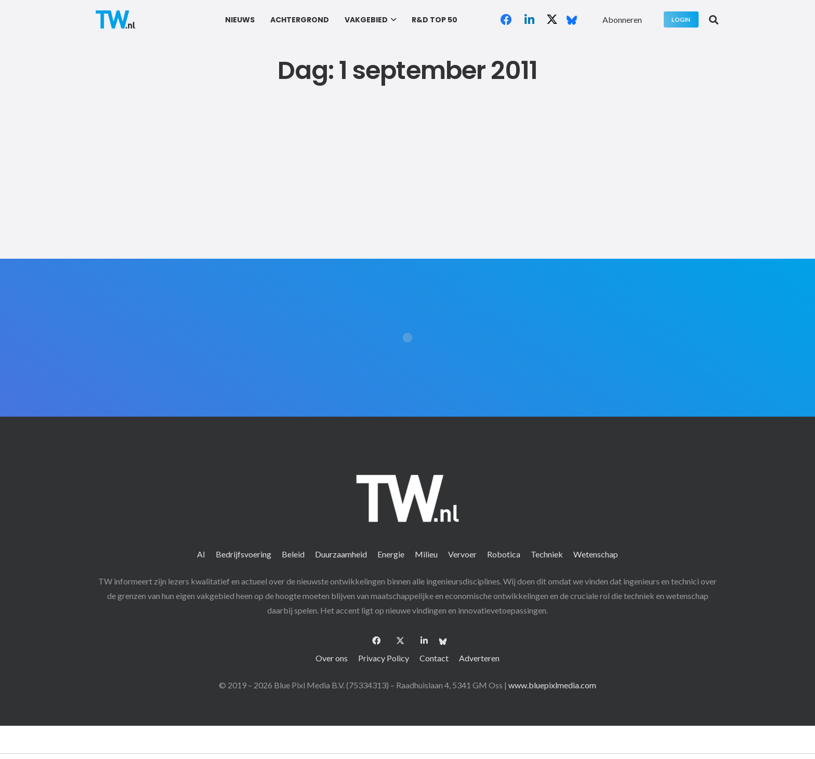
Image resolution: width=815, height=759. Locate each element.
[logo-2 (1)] (115, 19)
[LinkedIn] (529, 19)
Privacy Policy (383, 658)
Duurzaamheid (341, 554)
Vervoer (462, 554)
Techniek (547, 554)
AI (201, 554)
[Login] (681, 19)
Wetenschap (595, 554)
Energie (390, 554)
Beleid (293, 554)
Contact (434, 658)
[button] (392, 20)
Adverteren (479, 658)
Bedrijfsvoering (243, 554)
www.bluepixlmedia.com (552, 685)
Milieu (426, 554)
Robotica (503, 554)
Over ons (332, 658)
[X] (552, 19)
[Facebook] (506, 19)
